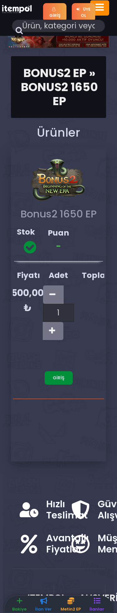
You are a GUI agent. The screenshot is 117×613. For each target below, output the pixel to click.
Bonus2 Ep (54, 73)
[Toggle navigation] (99, 8)
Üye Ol (83, 12)
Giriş (55, 12)
